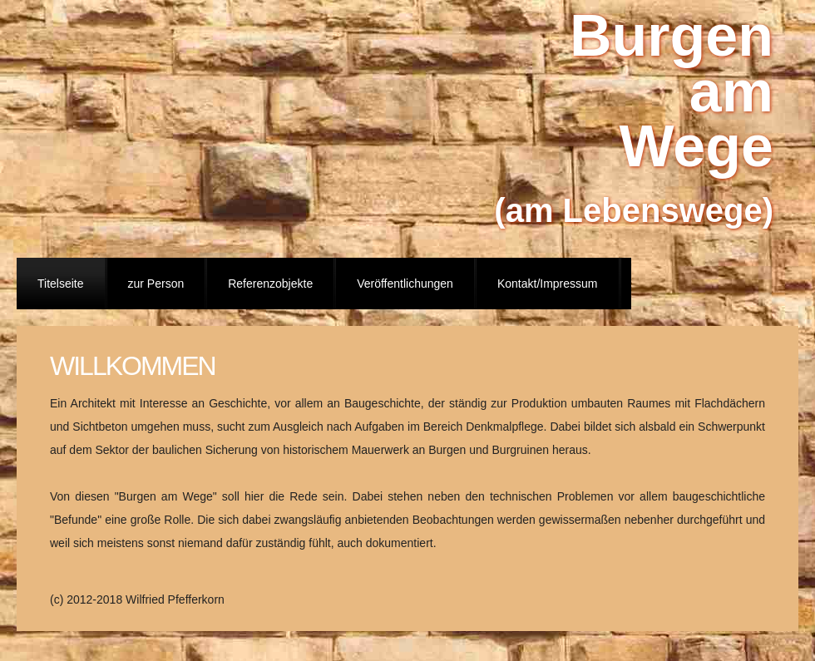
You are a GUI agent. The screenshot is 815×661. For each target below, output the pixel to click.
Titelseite (60, 283)
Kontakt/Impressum (547, 283)
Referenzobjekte (270, 283)
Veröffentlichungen (405, 283)
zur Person (156, 283)
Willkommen (132, 366)
